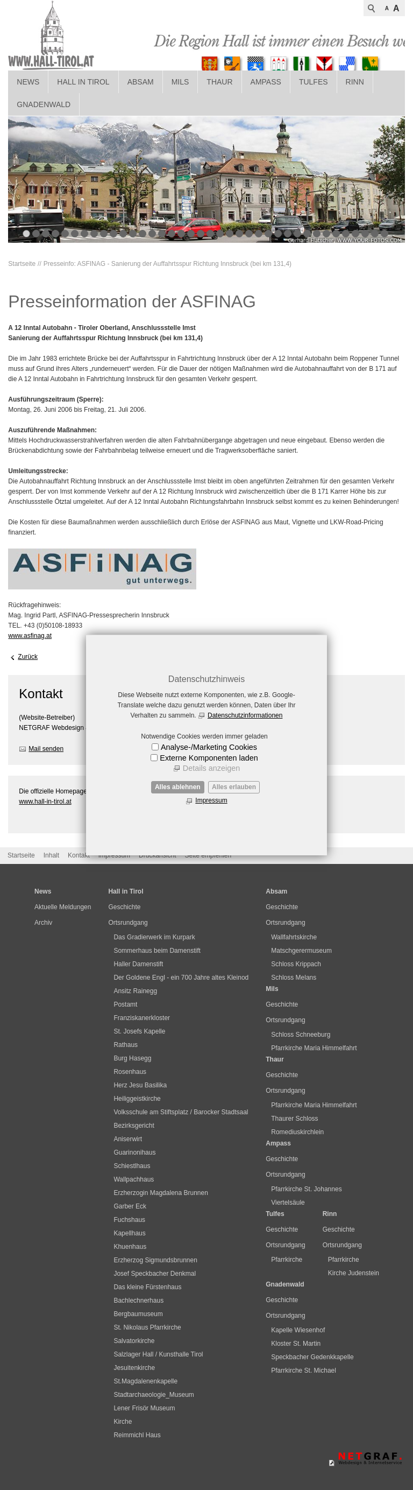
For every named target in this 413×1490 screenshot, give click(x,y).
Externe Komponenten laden (209, 758)
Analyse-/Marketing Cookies (209, 747)
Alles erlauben (234, 787)
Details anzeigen (211, 768)
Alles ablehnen (178, 787)
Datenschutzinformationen (245, 715)
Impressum (211, 800)
